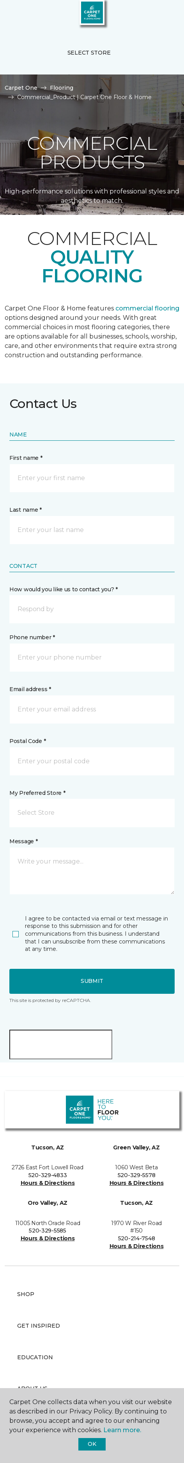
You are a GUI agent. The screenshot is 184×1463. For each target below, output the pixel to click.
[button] (154, 15)
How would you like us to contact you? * (63, 589)
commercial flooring (147, 308)
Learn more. (122, 1430)
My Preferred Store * (37, 793)
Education (35, 1357)
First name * (25, 458)
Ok (92, 1443)
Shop (25, 1294)
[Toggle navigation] (11, 16)
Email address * (30, 689)
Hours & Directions (48, 1182)
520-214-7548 (136, 1238)
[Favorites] (163, 15)
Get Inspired (38, 1325)
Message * (23, 841)
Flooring (61, 87)
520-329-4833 (47, 1175)
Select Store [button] (89, 52)
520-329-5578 (137, 1175)
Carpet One (21, 87)
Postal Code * (27, 741)
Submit (92, 980)
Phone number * (32, 637)
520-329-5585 (47, 1230)
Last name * (25, 509)
